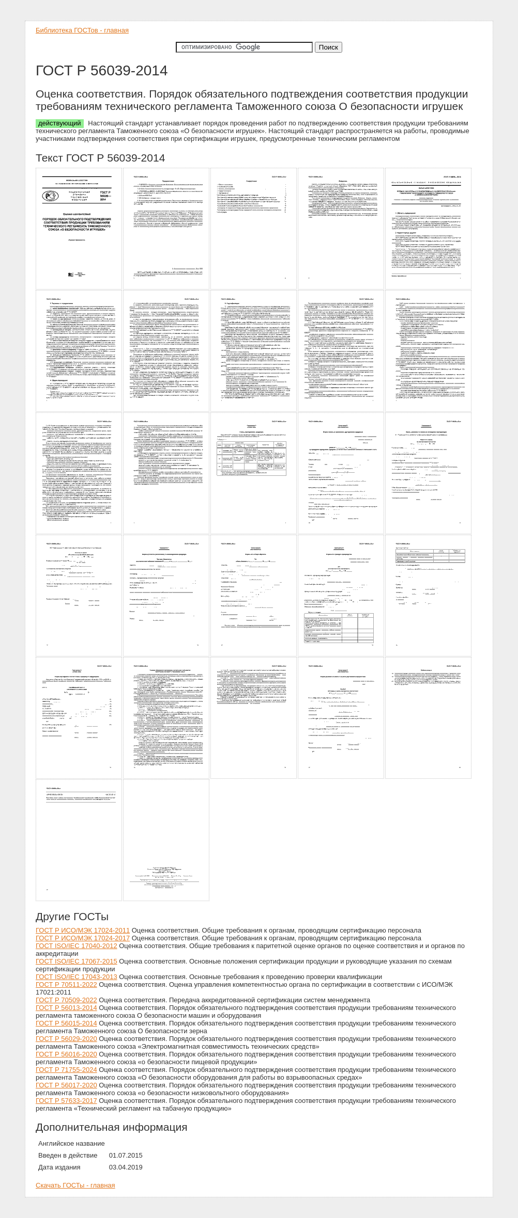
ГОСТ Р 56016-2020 (66, 1054)
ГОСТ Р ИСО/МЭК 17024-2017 (83, 938)
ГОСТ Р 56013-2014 (66, 1008)
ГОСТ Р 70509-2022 (66, 1000)
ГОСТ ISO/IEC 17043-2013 (76, 977)
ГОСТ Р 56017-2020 (66, 1085)
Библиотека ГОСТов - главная (82, 30)
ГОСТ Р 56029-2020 (66, 1039)
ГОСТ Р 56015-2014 (66, 1023)
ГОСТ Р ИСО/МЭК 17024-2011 (83, 930)
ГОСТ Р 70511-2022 (66, 984)
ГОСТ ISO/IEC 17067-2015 (76, 961)
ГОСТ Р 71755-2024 (66, 1069)
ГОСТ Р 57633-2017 (66, 1100)
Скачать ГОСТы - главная (75, 1185)
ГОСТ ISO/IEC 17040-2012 (76, 946)
